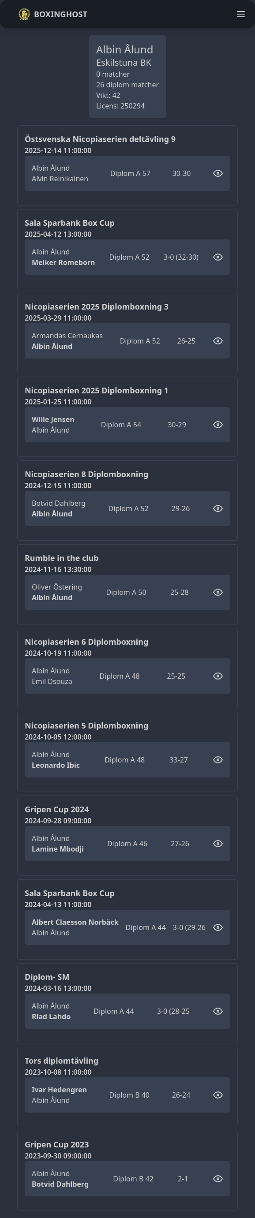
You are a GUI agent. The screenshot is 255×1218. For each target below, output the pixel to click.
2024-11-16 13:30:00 (58, 569)
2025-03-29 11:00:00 (58, 318)
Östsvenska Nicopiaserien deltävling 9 (100, 139)
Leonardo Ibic (56, 765)
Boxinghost (52, 14)
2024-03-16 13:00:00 (58, 988)
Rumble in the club (62, 558)
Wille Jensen (53, 419)
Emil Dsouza (52, 681)
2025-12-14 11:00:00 (58, 150)
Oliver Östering (57, 587)
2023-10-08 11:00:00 (58, 1072)
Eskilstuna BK (123, 62)
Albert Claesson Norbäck (75, 922)
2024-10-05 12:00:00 (58, 737)
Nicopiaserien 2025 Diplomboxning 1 (97, 390)
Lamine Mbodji (58, 849)
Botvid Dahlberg (59, 503)
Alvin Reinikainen (60, 178)
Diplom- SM (47, 976)
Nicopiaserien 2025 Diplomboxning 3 (97, 306)
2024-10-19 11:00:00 (58, 653)
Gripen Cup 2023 (57, 1144)
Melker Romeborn (63, 262)
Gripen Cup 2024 (57, 809)
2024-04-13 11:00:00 (58, 904)
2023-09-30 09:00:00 (58, 1156)
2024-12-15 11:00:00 (58, 485)
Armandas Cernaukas (67, 335)
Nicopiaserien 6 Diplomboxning (86, 641)
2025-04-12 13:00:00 (58, 234)
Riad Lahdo (51, 1016)
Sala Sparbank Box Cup (70, 222)
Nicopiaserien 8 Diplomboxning (86, 474)
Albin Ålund (51, 168)
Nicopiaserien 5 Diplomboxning (86, 725)
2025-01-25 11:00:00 (58, 402)
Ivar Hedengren (59, 1090)
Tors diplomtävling (61, 1060)
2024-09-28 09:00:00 (58, 821)
